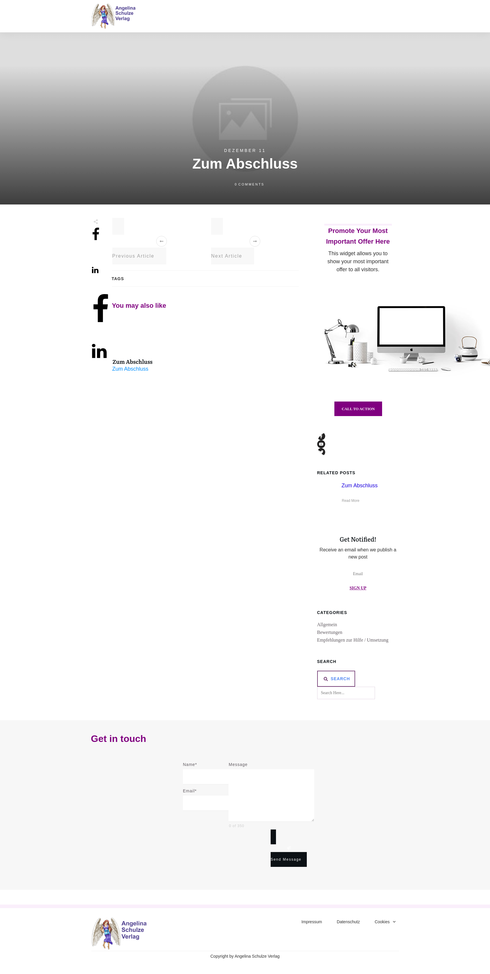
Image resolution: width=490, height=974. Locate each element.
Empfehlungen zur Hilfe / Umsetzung (353, 640)
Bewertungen (329, 632)
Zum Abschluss (133, 362)
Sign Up (357, 588)
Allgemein (327, 624)
